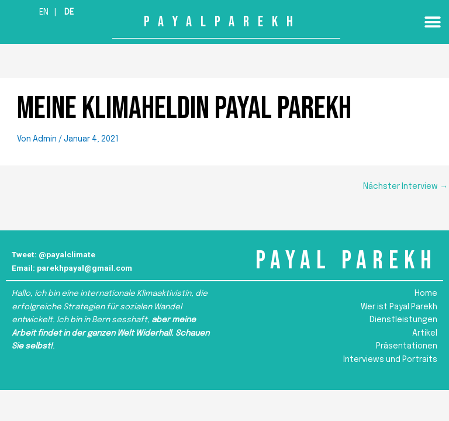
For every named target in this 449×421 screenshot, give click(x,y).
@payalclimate (67, 254)
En (44, 12)
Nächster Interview (405, 186)
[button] (433, 22)
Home (426, 293)
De (69, 12)
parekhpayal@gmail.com (84, 267)
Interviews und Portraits (390, 360)
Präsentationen (406, 346)
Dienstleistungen (403, 320)
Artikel (424, 333)
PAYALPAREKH (223, 22)
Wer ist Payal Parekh (399, 307)
